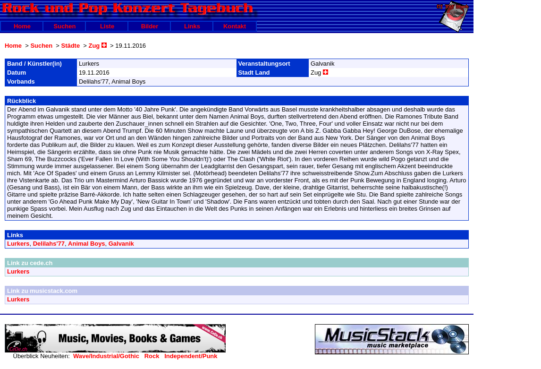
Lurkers (18, 243)
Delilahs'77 (49, 243)
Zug (98, 45)
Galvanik (121, 243)
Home (22, 26)
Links (192, 26)
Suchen (65, 26)
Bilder (150, 26)
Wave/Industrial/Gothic (106, 356)
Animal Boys (86, 243)
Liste (107, 26)
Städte (70, 45)
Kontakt (234, 26)
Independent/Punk (190, 356)
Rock (152, 356)
